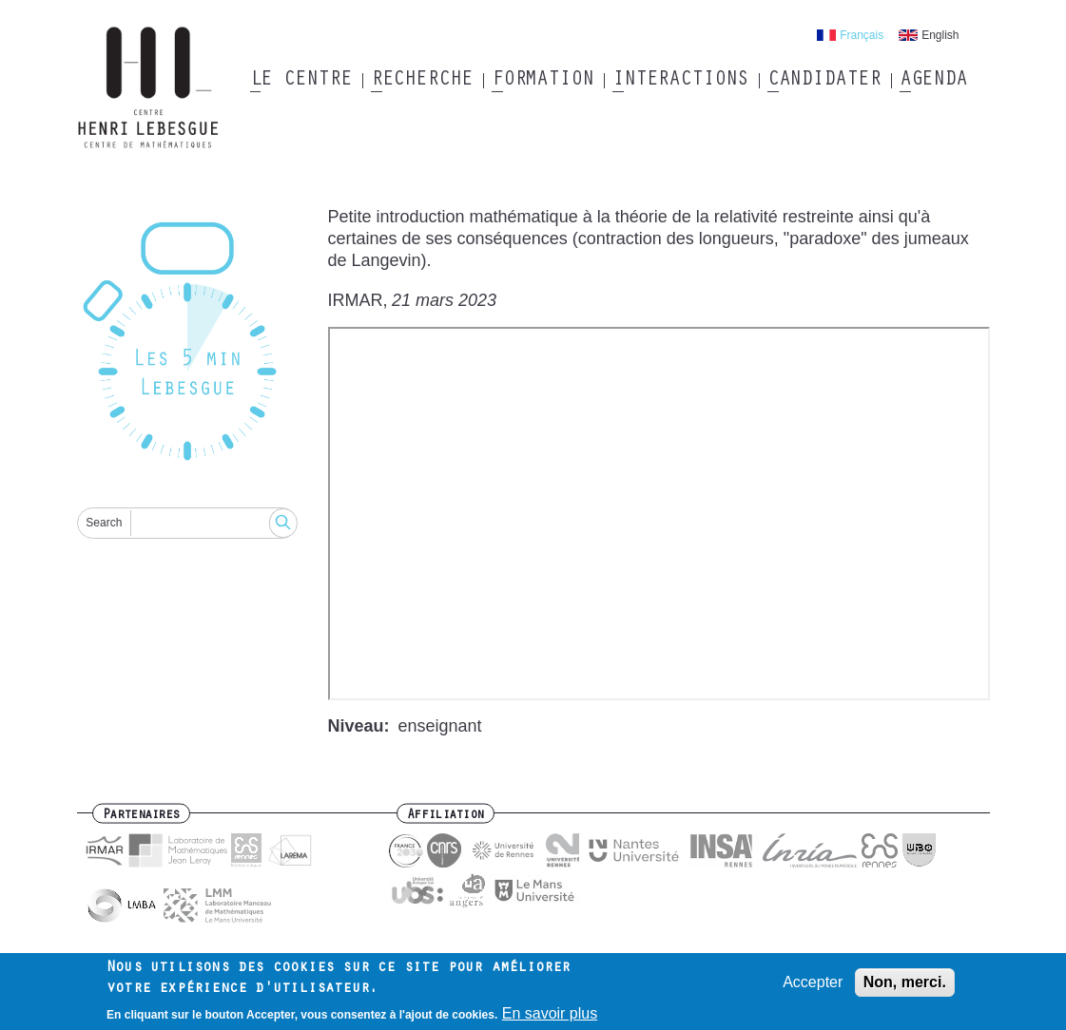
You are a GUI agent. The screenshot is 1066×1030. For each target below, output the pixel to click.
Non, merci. (904, 982)
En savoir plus (550, 1013)
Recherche (422, 80)
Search (104, 522)
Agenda (933, 80)
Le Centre (301, 80)
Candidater (824, 80)
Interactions (680, 80)
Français (861, 35)
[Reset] (187, 344)
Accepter (813, 982)
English (940, 35)
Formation (542, 80)
